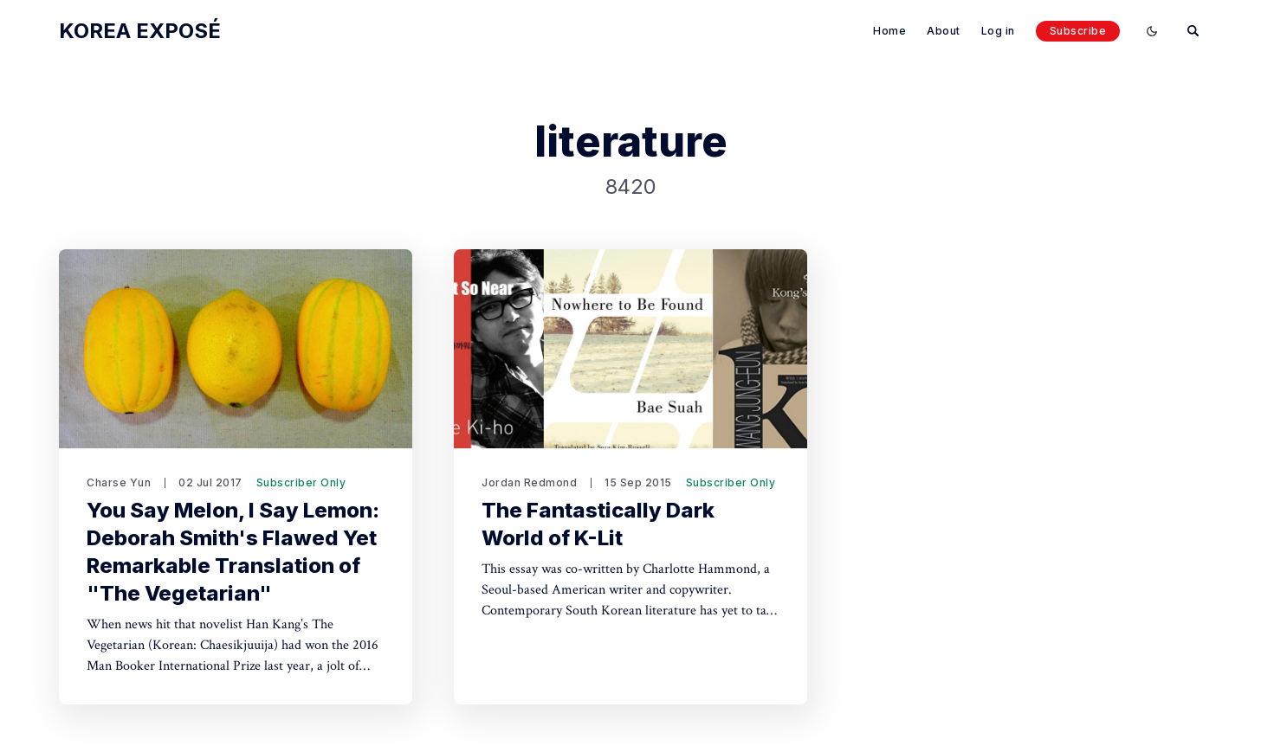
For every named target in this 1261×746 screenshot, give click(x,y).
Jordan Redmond (529, 482)
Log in (998, 30)
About (943, 30)
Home (889, 30)
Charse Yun (119, 482)
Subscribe (1078, 30)
